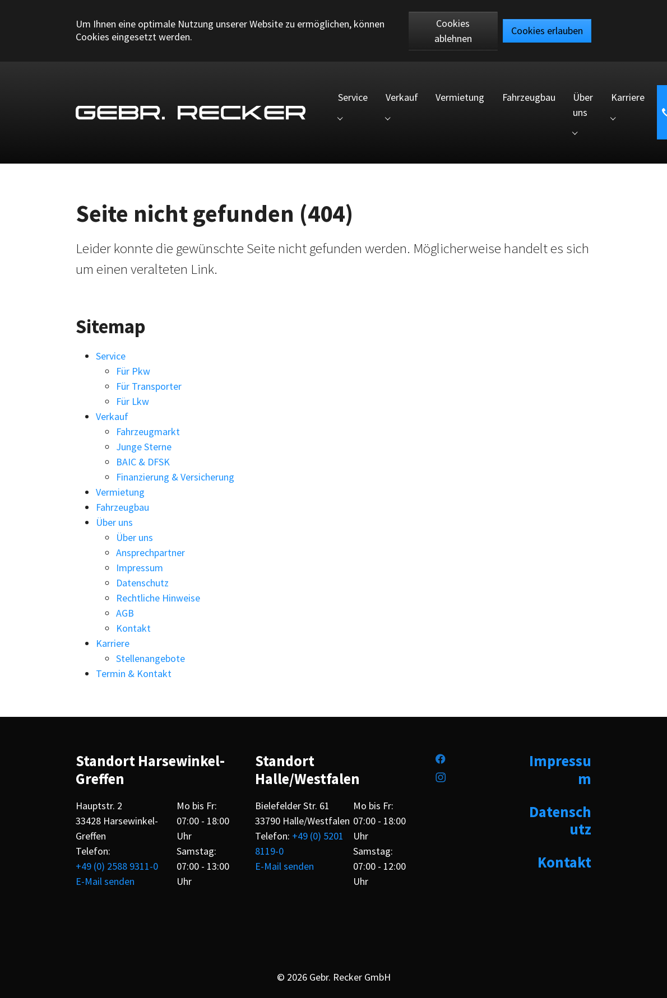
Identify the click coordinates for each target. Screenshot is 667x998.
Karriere (112, 643)
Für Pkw (133, 371)
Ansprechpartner (150, 552)
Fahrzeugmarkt (148, 431)
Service (111, 355)
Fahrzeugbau (122, 507)
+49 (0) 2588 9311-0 (117, 866)
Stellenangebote (150, 658)
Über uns (114, 522)
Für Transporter (149, 386)
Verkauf (112, 416)
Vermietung (120, 492)
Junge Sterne (144, 446)
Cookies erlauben (547, 30)
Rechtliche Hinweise (158, 597)
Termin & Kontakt (134, 673)
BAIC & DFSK (143, 461)
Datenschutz (142, 582)
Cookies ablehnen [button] (453, 31)
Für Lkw (132, 401)
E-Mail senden (105, 881)
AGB (125, 613)
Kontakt (133, 628)
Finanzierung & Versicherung (175, 476)
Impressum (139, 567)
